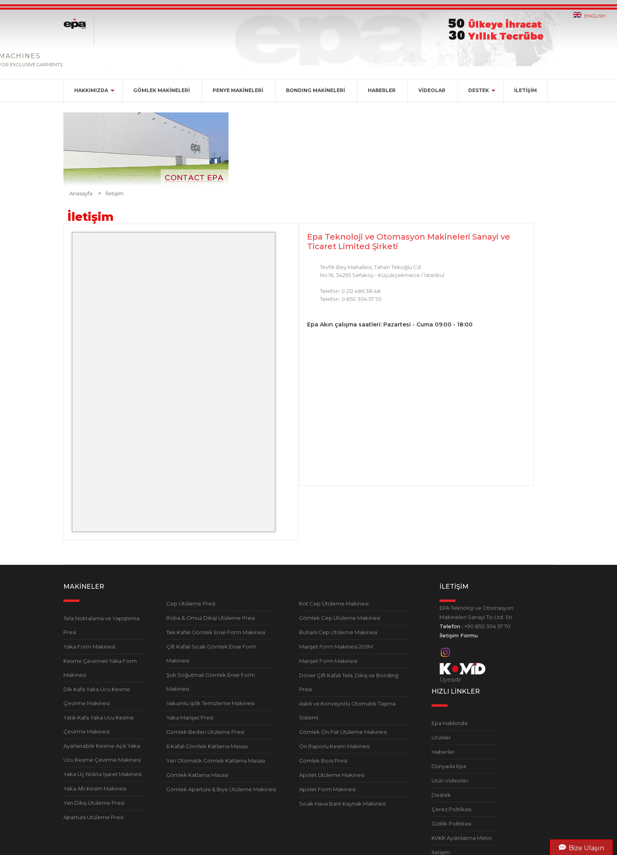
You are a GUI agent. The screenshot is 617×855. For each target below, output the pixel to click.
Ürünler (441, 737)
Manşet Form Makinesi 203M (336, 646)
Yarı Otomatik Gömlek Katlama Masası (215, 760)
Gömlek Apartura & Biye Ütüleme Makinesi (221, 789)
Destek (441, 795)
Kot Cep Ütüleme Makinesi (334, 603)
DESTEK (478, 90)
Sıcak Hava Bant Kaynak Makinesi (342, 803)
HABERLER (382, 90)
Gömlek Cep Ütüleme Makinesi (339, 618)
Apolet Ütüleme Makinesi (332, 775)
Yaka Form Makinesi (89, 646)
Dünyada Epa (449, 766)
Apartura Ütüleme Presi (93, 817)
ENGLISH (594, 16)
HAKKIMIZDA (91, 90)
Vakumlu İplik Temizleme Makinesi (210, 703)
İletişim (114, 193)
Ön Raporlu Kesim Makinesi (334, 746)
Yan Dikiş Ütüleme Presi (93, 803)
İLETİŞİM (525, 90)
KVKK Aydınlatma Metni (462, 838)
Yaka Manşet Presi (189, 717)
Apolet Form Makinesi (327, 789)
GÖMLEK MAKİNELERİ (161, 90)
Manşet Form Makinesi (328, 661)
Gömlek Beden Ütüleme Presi (205, 732)
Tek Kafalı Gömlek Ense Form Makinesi (215, 632)
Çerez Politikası (451, 809)
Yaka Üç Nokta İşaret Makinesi (102, 774)
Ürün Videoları (450, 780)
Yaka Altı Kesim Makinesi (94, 788)
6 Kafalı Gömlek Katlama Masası (207, 746)
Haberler (443, 752)
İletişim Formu (459, 635)
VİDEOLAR (432, 90)
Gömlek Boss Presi (323, 760)
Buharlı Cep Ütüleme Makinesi (338, 632)
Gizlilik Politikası (451, 823)
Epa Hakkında (449, 723)
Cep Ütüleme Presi (190, 603)
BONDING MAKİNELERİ (315, 90)
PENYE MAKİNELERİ (238, 90)
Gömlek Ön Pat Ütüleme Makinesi (343, 732)
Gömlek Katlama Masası (197, 775)
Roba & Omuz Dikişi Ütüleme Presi (210, 618)
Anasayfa (81, 193)
